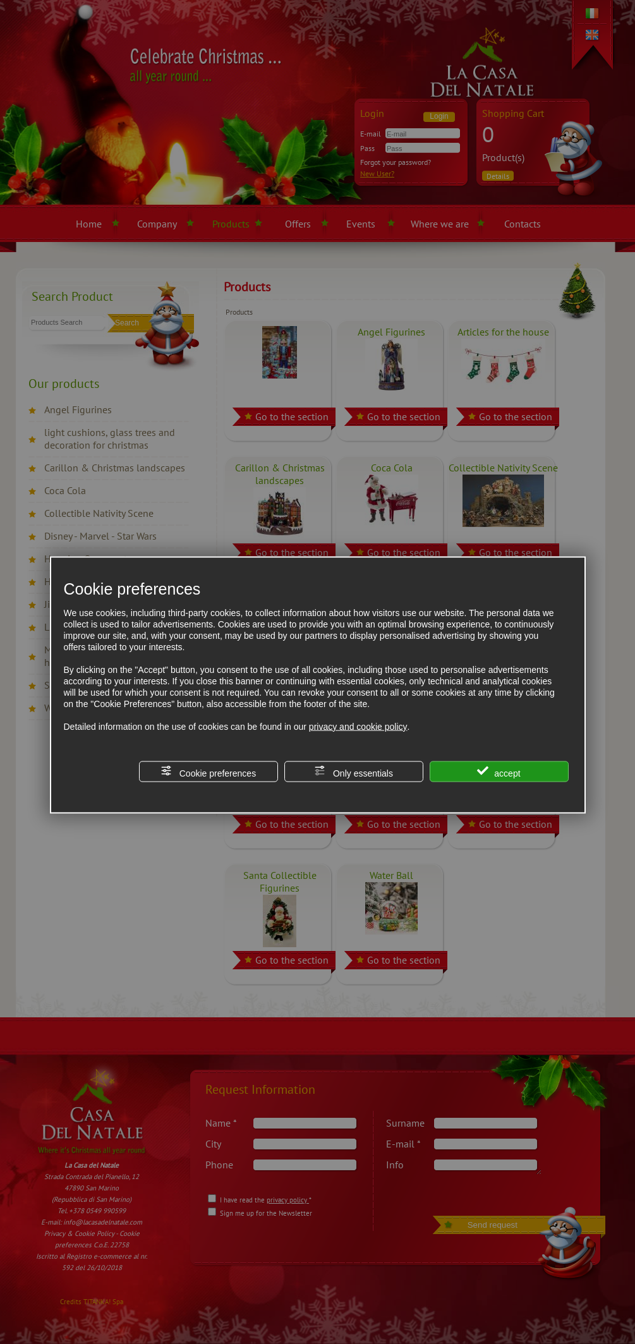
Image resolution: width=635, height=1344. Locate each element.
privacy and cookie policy (358, 726)
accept (498, 771)
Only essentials (353, 771)
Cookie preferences (208, 771)
